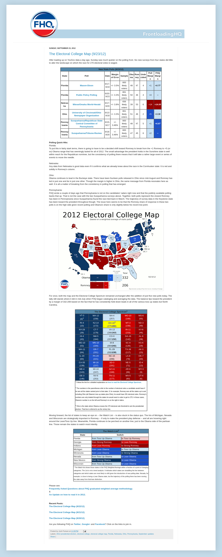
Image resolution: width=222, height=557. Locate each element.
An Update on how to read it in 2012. (67, 494)
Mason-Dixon (86, 85)
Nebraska (118, 534)
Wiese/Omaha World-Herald (87, 104)
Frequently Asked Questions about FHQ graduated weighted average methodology (90, 488)
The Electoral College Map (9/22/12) (67, 506)
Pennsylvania (132, 534)
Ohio (124, 534)
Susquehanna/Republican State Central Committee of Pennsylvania (86, 123)
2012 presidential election (66, 534)
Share (52, 537)
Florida (110, 534)
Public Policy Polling (86, 95)
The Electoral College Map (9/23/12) (77, 54)
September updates (146, 534)
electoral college (83, 534)
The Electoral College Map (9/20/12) (67, 518)
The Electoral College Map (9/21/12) (67, 512)
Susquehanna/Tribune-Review (87, 133)
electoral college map (99, 534)
